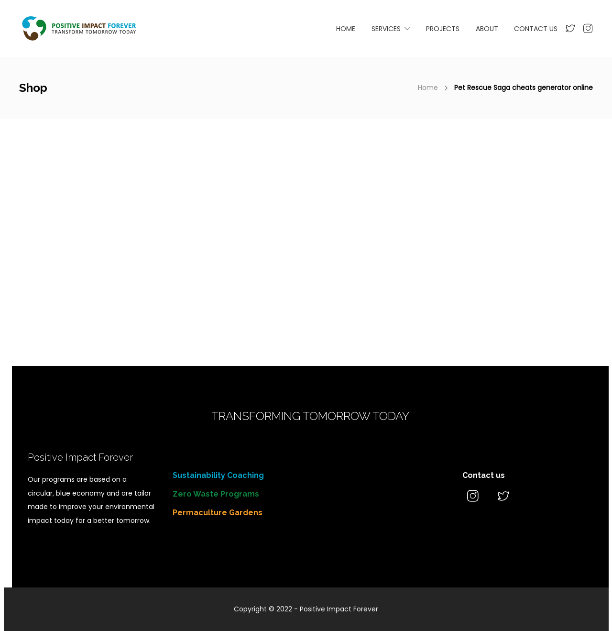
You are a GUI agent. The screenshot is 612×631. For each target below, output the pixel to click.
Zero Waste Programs (216, 493)
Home (428, 87)
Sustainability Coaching (218, 475)
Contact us (483, 475)
